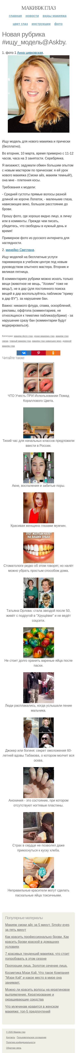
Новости (32, 16)
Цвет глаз (20, 24)
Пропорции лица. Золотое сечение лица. (36, 965)
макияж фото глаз (23, 336)
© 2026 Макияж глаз (15, 1032)
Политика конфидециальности (20, 1042)
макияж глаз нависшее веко (46, 341)
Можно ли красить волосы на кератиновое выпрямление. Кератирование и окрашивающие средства (37, 994)
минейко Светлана (20, 250)
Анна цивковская (30, 52)
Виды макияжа (55, 16)
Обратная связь (13, 1048)
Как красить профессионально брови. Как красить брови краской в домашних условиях (37, 941)
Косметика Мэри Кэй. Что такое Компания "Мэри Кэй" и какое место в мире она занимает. (37, 977)
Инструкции (41, 24)
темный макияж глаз (20, 341)
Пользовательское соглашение (31, 1037)
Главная (15, 16)
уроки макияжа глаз (44, 336)
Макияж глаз (38, 8)
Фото (58, 24)
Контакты (10, 1037)
